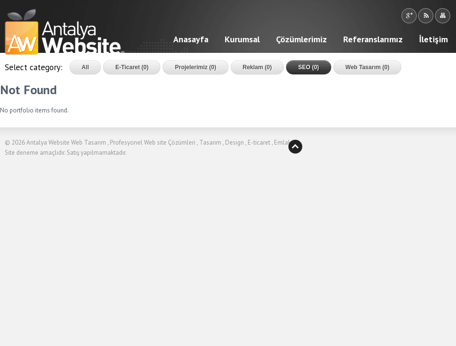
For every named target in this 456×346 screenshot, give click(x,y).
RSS (425, 16)
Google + (409, 16)
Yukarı (295, 146)
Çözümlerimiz (301, 39)
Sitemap (442, 16)
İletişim (433, 39)
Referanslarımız (373, 39)
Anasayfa (190, 39)
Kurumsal (242, 39)
